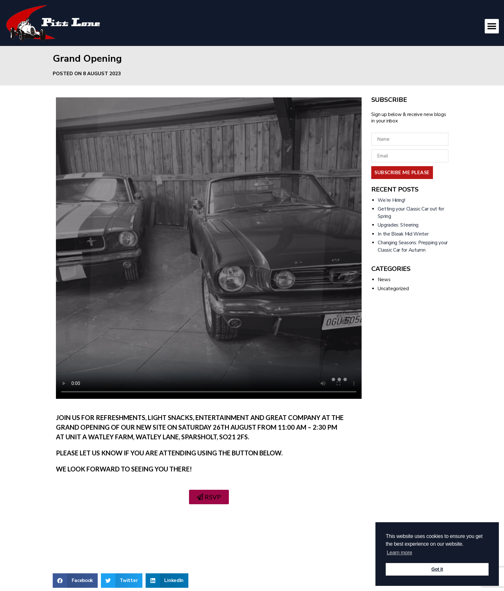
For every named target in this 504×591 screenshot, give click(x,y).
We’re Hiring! (391, 200)
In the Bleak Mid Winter (403, 234)
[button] (492, 26)
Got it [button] (437, 569)
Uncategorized (393, 288)
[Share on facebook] (75, 580)
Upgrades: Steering (398, 225)
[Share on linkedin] (167, 580)
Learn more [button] (399, 552)
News (384, 279)
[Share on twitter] (121, 580)
